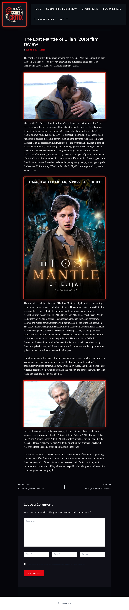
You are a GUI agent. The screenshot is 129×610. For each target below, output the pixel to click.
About (62, 19)
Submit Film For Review (60, 9)
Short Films (87, 9)
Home (37, 9)
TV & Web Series (43, 19)
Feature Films (109, 9)
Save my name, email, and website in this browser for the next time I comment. (56, 564)
